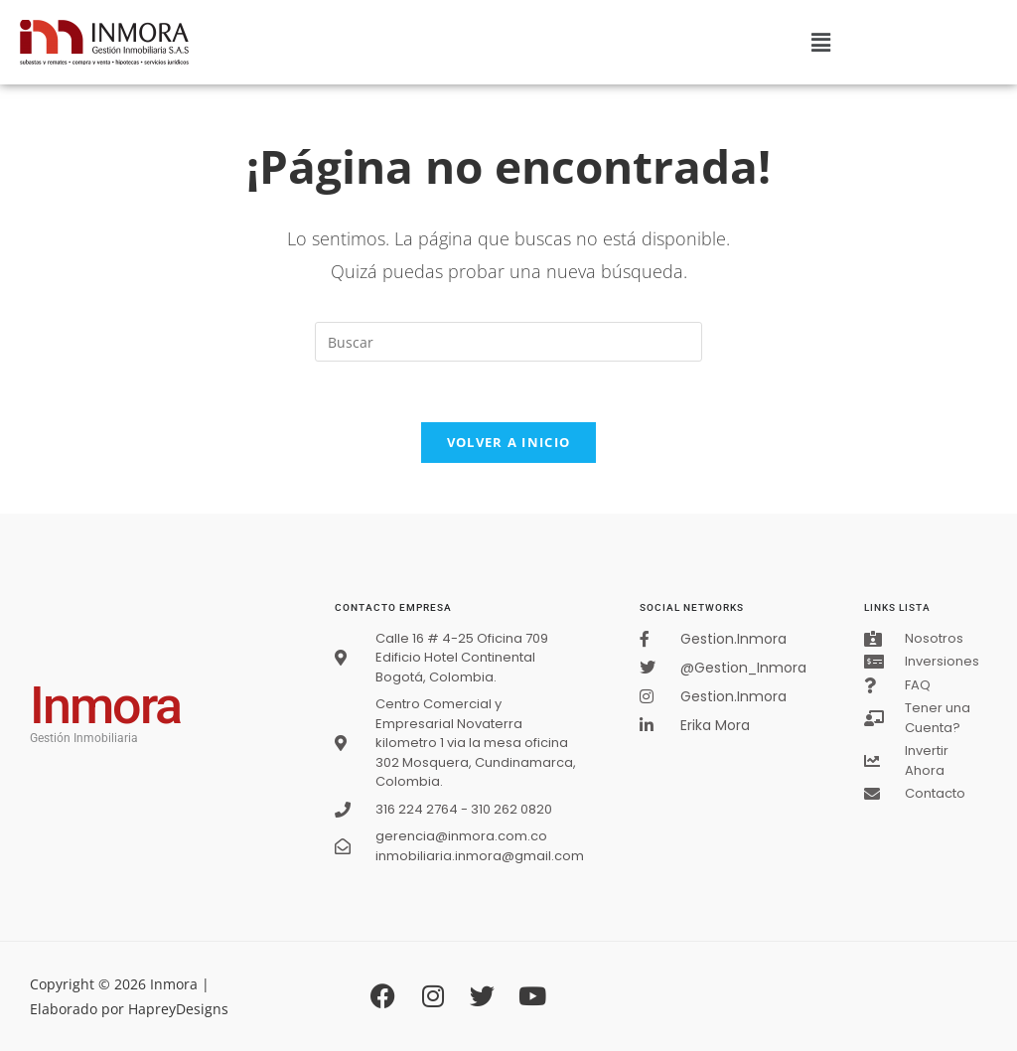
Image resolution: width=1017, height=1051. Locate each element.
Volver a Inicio (509, 442)
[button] (820, 42)
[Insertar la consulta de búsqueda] (508, 342)
